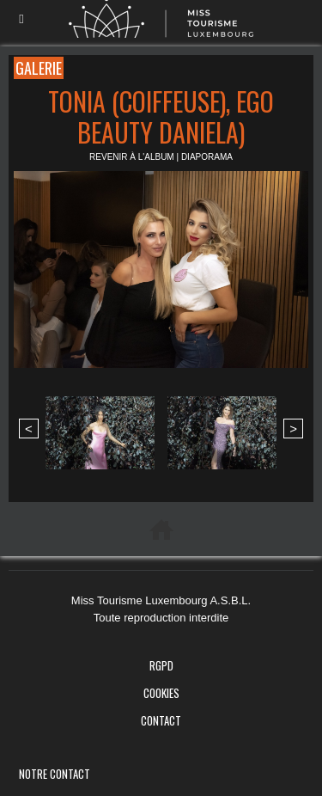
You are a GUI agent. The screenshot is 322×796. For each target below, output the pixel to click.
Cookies (161, 692)
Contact (161, 720)
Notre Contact (54, 773)
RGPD (161, 665)
